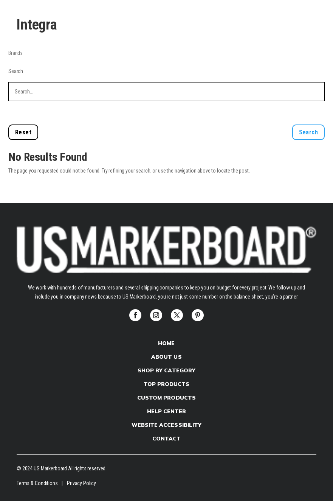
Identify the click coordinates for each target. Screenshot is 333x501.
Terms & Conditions (37, 483)
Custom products (166, 397)
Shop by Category (166, 370)
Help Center (166, 411)
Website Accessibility (166, 425)
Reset (23, 132)
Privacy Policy (81, 483)
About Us (166, 356)
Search (15, 71)
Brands (15, 53)
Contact (166, 438)
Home (166, 343)
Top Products (166, 384)
